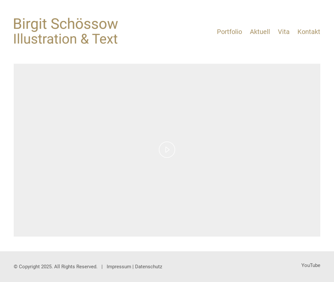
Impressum (119, 267)
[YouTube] (310, 265)
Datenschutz (148, 267)
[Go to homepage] (66, 31)
